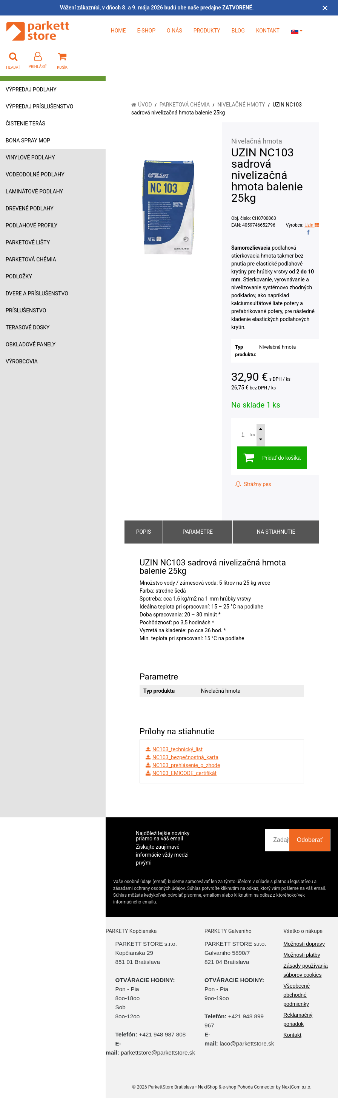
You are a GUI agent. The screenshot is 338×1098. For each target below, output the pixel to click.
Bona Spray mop (28, 140)
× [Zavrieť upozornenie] (325, 8)
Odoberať (310, 840)
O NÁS (174, 31)
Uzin (311, 225)
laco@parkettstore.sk (247, 1043)
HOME (118, 31)
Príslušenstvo (26, 310)
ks (252, 434)
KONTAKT (268, 31)
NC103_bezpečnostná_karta (185, 757)
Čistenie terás (25, 123)
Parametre (198, 532)
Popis (143, 532)
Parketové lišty (28, 242)
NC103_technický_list (177, 749)
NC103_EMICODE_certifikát (184, 773)
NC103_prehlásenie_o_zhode (186, 765)
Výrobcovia (22, 361)
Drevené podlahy (30, 208)
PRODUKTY (207, 31)
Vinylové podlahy (30, 157)
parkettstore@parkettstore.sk (158, 1052)
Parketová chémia (31, 259)
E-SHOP (146, 31)
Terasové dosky (28, 327)
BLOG (238, 31)
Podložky (19, 276)
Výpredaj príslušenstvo (39, 106)
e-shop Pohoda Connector (249, 1087)
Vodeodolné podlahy (35, 174)
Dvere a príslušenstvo (37, 293)
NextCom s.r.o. (297, 1087)
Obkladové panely (30, 344)
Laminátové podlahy (34, 191)
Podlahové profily (31, 225)
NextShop (208, 1087)
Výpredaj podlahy (31, 89)
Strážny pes (253, 484)
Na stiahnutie (276, 532)
